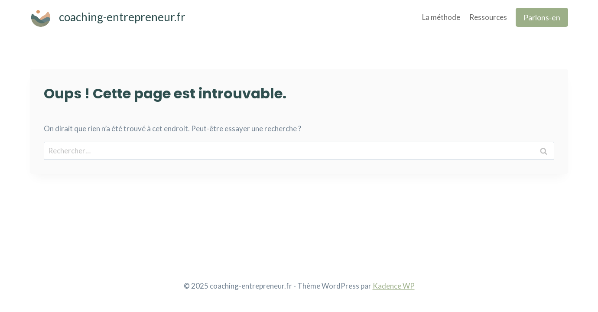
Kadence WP (394, 285)
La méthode (441, 17)
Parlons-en (541, 17)
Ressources (488, 17)
